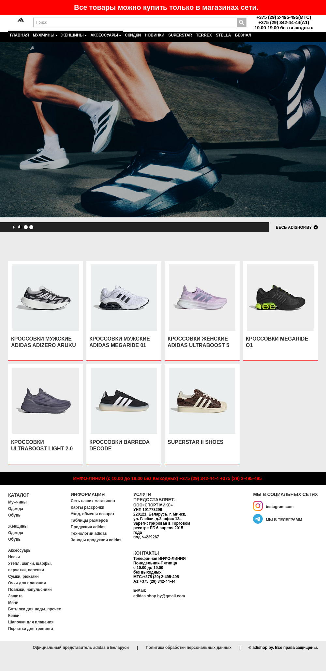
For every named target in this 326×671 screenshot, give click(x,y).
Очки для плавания (27, 583)
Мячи (13, 602)
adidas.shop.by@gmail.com (159, 596)
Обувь (14, 515)
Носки (14, 557)
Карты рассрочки (87, 507)
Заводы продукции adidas (96, 540)
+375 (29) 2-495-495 (241, 478)
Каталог (18, 495)
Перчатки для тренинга (30, 628)
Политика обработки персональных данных (188, 647)
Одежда (15, 508)
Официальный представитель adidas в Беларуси (81, 647)
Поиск (241, 22)
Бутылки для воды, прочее (34, 609)
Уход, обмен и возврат (92, 514)
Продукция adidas (88, 527)
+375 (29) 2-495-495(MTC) (284, 17)
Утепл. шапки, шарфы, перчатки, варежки (30, 566)
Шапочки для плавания (30, 622)
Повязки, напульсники (30, 589)
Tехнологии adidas (89, 533)
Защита (15, 596)
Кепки (14, 615)
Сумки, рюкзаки (23, 576)
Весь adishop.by (294, 227)
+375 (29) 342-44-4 (199, 478)
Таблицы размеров (89, 520)
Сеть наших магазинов (93, 501)
